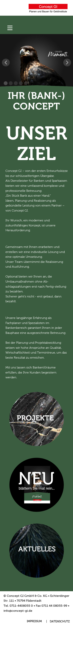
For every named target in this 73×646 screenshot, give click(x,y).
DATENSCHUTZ (60, 621)
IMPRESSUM (34, 621)
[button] (6, 62)
